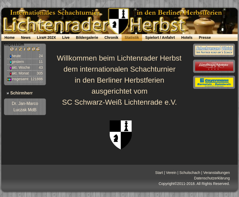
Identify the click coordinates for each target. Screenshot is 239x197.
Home (9, 37)
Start (159, 173)
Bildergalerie (87, 37)
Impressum (14, 44)
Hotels (187, 37)
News (26, 37)
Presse (205, 37)
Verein (171, 173)
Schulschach (189, 173)
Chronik (111, 37)
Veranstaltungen (216, 173)
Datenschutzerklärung (212, 178)
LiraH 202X (46, 37)
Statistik (132, 37)
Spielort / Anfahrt (160, 37)
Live (66, 37)
